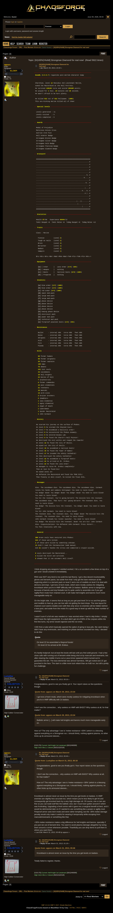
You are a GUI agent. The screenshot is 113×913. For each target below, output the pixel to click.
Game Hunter (46, 47)
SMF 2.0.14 (45, 905)
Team (27, 44)
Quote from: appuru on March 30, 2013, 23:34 (55, 692)
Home (6, 44)
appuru (7, 65)
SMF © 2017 (55, 905)
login (12, 22)
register (20, 22)
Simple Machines (66, 905)
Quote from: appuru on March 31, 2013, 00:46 (55, 848)
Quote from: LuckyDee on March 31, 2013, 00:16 (56, 761)
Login (34, 44)
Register (43, 44)
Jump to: (79, 896)
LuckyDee (8, 676)
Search (20, 44)
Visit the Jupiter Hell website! (22, 37)
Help (12, 44)
